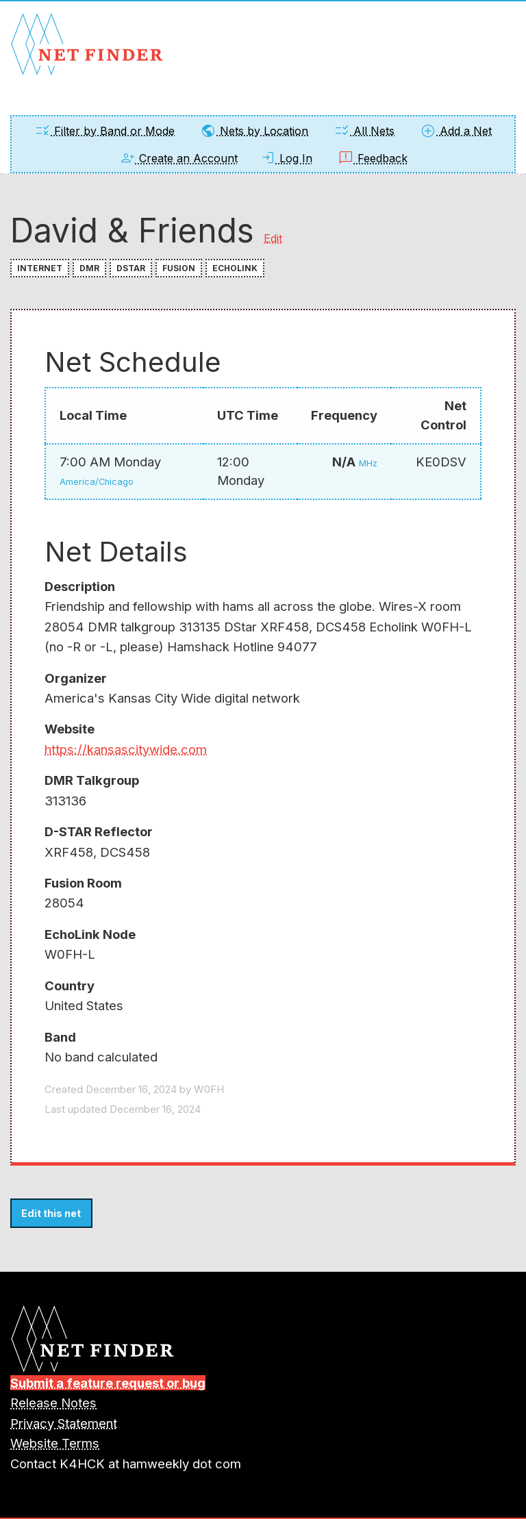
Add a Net (456, 130)
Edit (273, 238)
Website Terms (54, 1443)
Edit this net (51, 1213)
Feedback (373, 158)
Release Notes (53, 1402)
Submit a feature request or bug (107, 1382)
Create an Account (178, 158)
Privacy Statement (63, 1423)
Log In (286, 158)
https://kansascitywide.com (126, 749)
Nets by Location (254, 130)
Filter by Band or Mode (104, 130)
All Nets (364, 130)
